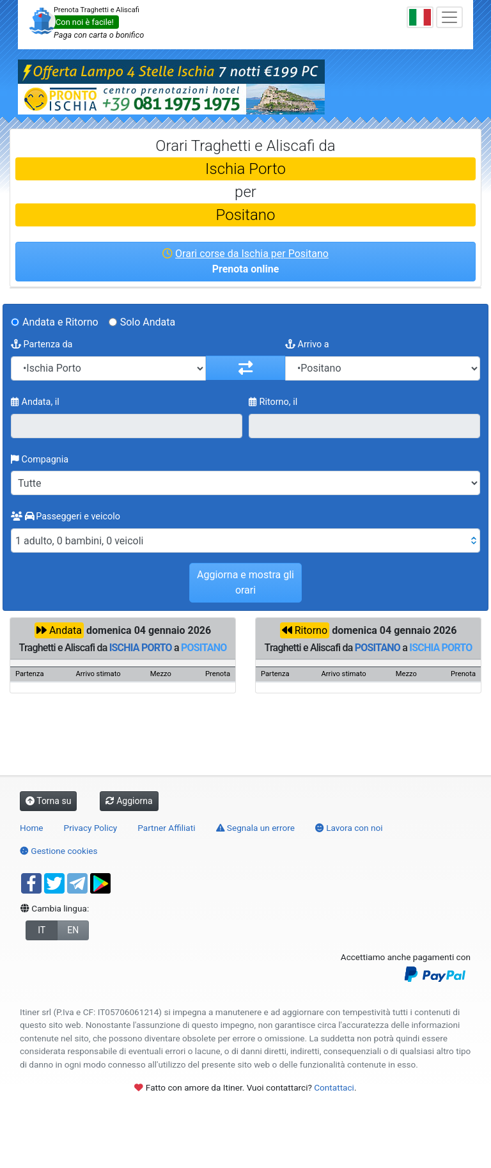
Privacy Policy (91, 828)
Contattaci (334, 1087)
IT (41, 930)
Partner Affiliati (166, 828)
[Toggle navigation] (449, 17)
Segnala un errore (255, 828)
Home (31, 828)
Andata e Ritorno (60, 322)
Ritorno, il (273, 402)
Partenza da (41, 344)
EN (73, 930)
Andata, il (35, 402)
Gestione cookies (59, 851)
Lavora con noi (349, 828)
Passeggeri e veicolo (65, 516)
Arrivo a (307, 344)
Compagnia (39, 459)
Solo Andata (148, 322)
